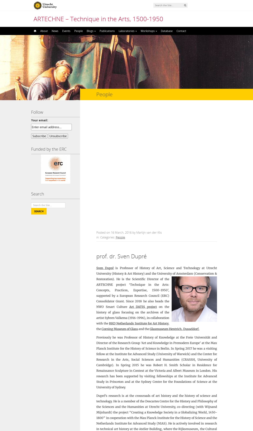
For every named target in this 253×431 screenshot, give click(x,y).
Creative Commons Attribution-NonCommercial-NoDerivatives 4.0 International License (134, 420)
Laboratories (128, 31)
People (78, 31)
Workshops (149, 31)
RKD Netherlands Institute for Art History (138, 203)
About (44, 31)
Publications (107, 31)
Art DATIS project (143, 187)
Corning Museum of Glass (120, 209)
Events (66, 31)
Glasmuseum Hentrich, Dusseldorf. (174, 209)
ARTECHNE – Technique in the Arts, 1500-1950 (98, 18)
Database (167, 31)
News (55, 31)
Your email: (39, 120)
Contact (181, 31)
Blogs (91, 31)
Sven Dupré (105, 148)
